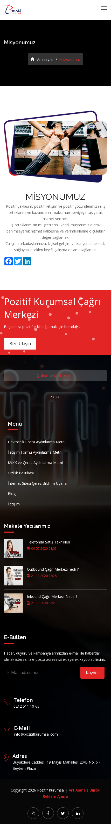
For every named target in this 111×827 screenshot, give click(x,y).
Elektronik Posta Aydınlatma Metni (36, 441)
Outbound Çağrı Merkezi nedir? (53, 569)
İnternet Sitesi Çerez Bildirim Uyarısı (37, 483)
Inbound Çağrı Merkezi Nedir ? (52, 596)
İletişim (14, 504)
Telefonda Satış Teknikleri (48, 542)
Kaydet (92, 673)
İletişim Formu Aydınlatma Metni (35, 452)
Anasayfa (42, 59)
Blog (12, 493)
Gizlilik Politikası (21, 472)
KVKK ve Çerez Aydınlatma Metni (35, 462)
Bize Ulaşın (20, 343)
